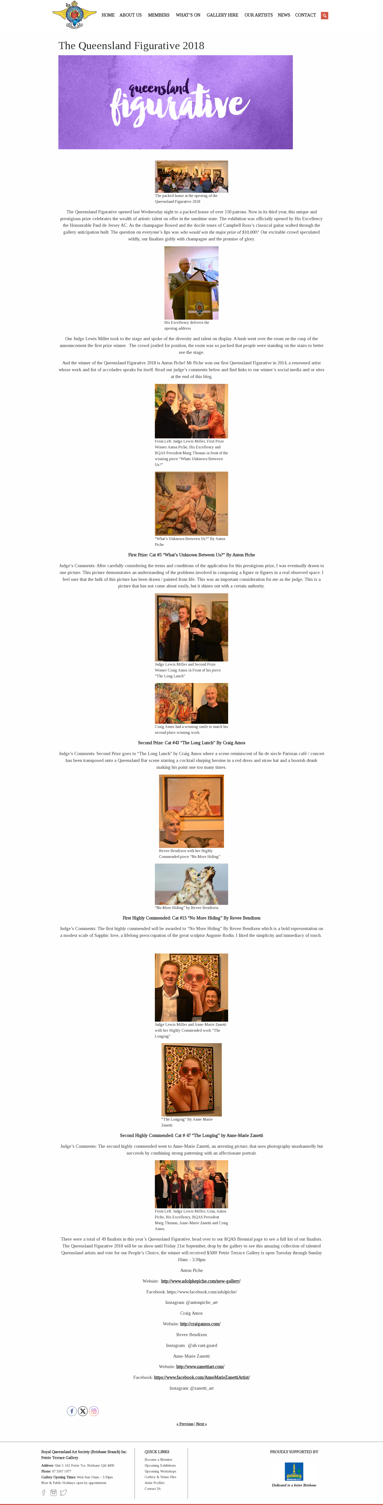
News (284, 15)
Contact (305, 15)
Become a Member (158, 1460)
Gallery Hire (222, 15)
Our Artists (259, 15)
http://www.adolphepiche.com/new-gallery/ (200, 1281)
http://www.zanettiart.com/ (200, 1366)
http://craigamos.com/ (200, 1323)
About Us (130, 15)
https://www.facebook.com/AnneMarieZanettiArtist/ (202, 1377)
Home (108, 15)
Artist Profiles (155, 1483)
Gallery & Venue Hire (160, 1477)
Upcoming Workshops (160, 1471)
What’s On (188, 15)
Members (159, 15)
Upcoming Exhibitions (160, 1465)
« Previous (184, 1424)
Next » (201, 1424)
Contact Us (153, 1489)
